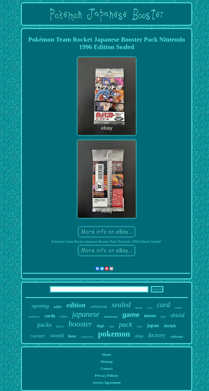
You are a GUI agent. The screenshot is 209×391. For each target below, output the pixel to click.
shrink (170, 325)
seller (58, 307)
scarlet (178, 307)
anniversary (111, 316)
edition (76, 305)
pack (125, 324)
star (163, 316)
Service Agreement (106, 382)
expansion (87, 336)
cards (50, 315)
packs (44, 324)
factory (156, 335)
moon (150, 315)
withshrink (98, 306)
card (163, 305)
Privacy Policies (106, 375)
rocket (37, 336)
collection (176, 336)
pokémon (34, 316)
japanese (85, 314)
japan (153, 325)
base (72, 336)
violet (149, 307)
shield (178, 315)
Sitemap (106, 361)
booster (80, 324)
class (63, 316)
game (130, 314)
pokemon (114, 333)
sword (57, 335)
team (139, 326)
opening (40, 306)
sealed (121, 304)
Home (106, 354)
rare (111, 326)
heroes (138, 307)
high (100, 326)
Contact (107, 368)
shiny (139, 336)
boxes (60, 326)
